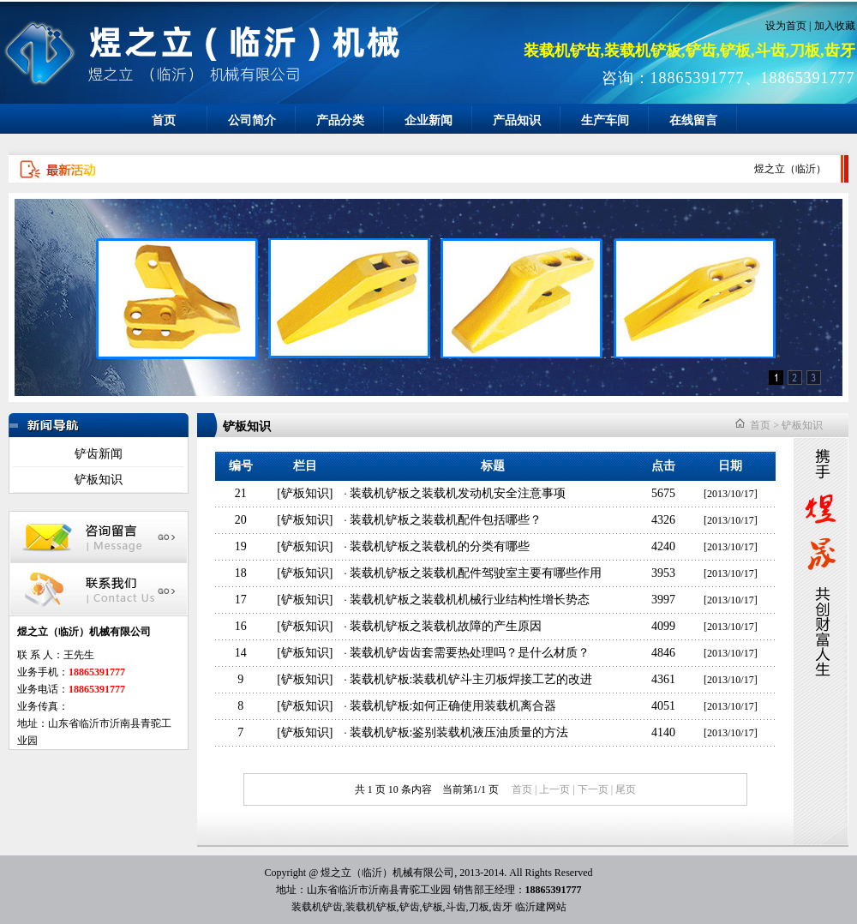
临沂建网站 (540, 907)
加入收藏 (834, 26)
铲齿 (409, 907)
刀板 (479, 907)
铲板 (433, 907)
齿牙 (502, 907)
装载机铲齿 (317, 907)
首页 (164, 120)
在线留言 (693, 120)
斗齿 (456, 907)
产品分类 (340, 120)
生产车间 (605, 120)
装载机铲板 (371, 907)
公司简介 (252, 120)
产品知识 (517, 120)
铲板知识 (99, 479)
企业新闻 (428, 120)
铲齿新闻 (99, 453)
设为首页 (785, 26)
